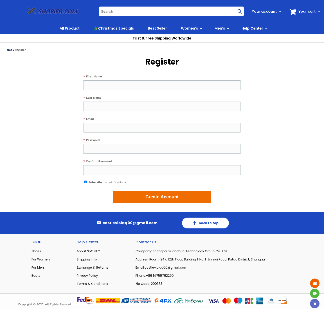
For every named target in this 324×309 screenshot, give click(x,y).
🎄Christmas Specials (114, 28)
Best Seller (157, 28)
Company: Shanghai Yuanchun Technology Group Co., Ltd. (181, 251)
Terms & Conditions (92, 283)
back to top (205, 223)
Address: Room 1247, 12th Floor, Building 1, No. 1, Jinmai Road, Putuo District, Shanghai (200, 259)
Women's (189, 28)
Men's (219, 28)
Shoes (36, 251)
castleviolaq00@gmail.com (130, 223)
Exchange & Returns (92, 267)
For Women (41, 259)
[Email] (315, 283)
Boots (36, 275)
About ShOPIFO (88, 251)
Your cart (307, 11)
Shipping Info (87, 259)
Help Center (252, 28)
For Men (38, 267)
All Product (70, 28)
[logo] (47, 11)
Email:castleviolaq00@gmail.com (161, 267)
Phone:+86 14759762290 (154, 275)
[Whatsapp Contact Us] (315, 293)
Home (8, 49)
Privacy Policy (87, 275)
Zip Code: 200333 (148, 283)
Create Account (161, 196)
